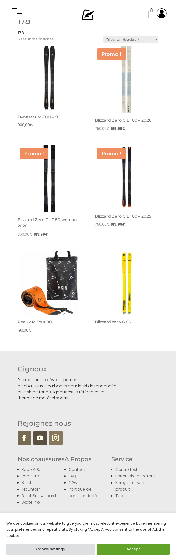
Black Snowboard (39, 496)
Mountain (31, 489)
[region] (88, 536)
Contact (77, 469)
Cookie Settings (50, 549)
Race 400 (31, 469)
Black (27, 483)
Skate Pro (31, 502)
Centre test (126, 469)
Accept (133, 549)
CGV (73, 483)
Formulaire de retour (135, 476)
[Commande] (130, 39)
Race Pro (30, 476)
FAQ (72, 476)
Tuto (120, 496)
